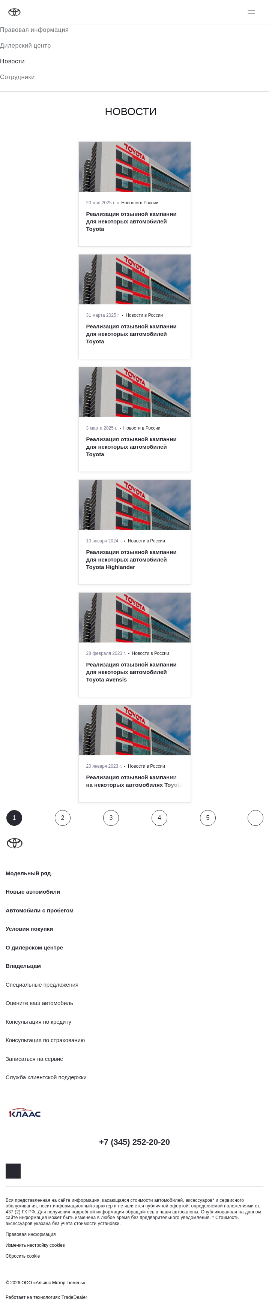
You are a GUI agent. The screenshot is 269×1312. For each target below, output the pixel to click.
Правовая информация (34, 30)
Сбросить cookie (23, 1256)
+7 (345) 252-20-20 (134, 1142)
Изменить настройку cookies (35, 1245)
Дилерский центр (25, 45)
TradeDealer (74, 1297)
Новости (12, 61)
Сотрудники (17, 77)
